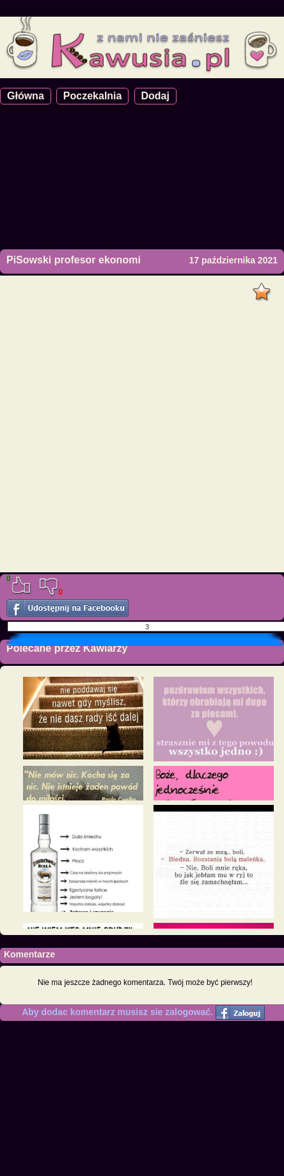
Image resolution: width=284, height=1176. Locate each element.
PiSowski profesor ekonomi (73, 259)
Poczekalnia (92, 95)
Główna (25, 95)
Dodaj (155, 95)
